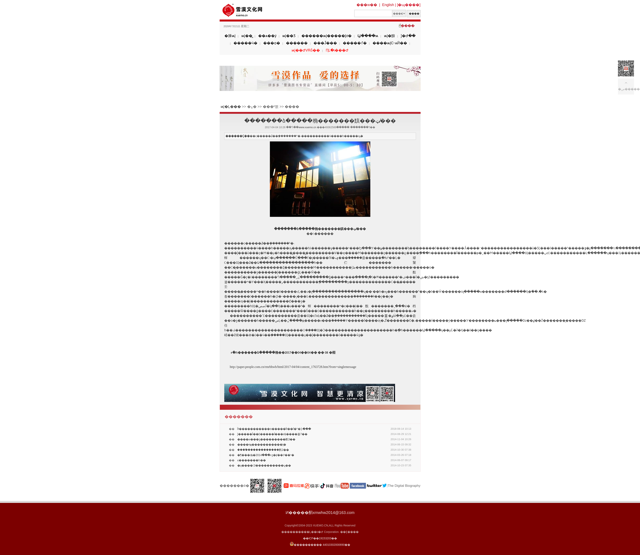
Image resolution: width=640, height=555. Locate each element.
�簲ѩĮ (230, 36)
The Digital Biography (404, 486)
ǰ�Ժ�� (408, 36)
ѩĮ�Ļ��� (231, 107)
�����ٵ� (355, 43)
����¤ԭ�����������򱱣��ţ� (261, 444)
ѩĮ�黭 (389, 36)
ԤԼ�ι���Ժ (337, 50)
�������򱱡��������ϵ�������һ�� (251, 460)
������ (297, 43)
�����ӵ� (245, 43)
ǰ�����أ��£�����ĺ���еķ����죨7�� (272, 434)
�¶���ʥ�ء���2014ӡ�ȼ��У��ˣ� (265, 455)
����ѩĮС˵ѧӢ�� (390, 43)
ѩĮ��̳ (246, 36)
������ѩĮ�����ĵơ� (326, 36)
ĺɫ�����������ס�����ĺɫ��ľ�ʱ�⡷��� (274, 428)
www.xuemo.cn (307, 127)
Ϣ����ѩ (367, 36)
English (388, 5)
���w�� (366, 5)
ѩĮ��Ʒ (289, 36)
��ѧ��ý (267, 36)
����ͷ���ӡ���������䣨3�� (266, 439)
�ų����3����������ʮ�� (264, 465)
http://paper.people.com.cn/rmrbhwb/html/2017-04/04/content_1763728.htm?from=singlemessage (293, 367)
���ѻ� (271, 43)
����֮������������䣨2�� (263, 449)
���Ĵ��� (325, 43)
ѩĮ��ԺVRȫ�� (306, 50)
